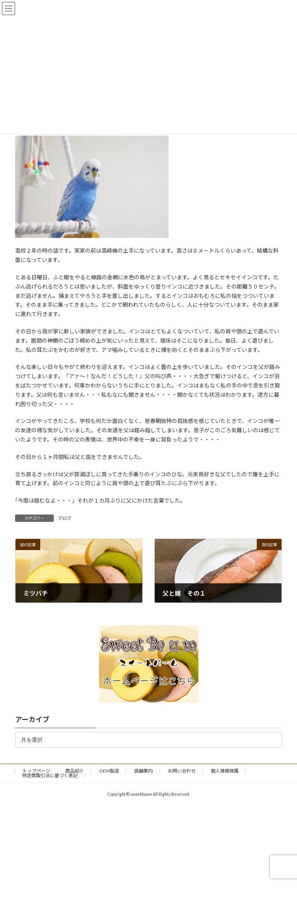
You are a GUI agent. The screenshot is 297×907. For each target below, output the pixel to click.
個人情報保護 (225, 771)
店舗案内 (143, 771)
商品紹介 (74, 771)
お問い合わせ (182, 771)
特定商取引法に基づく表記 (50, 775)
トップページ (36, 771)
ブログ (65, 518)
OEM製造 (109, 771)
